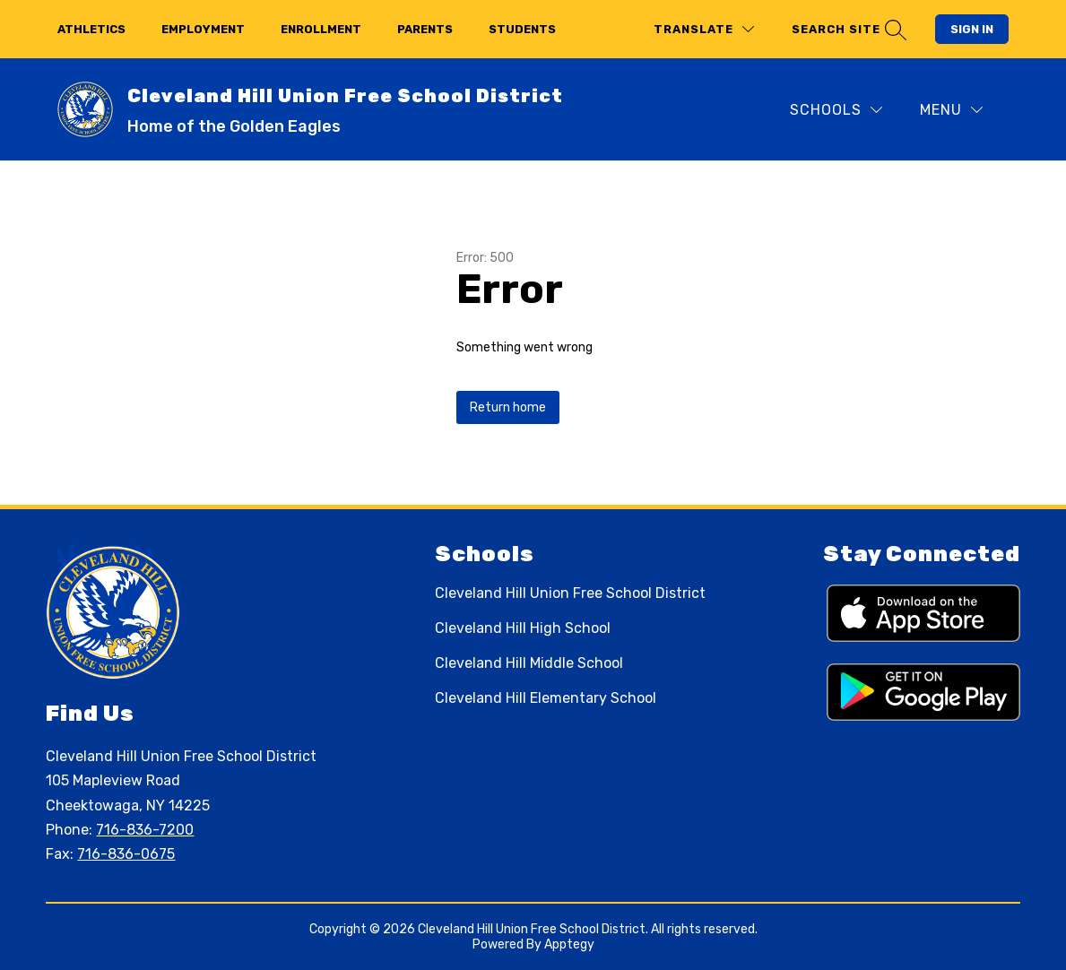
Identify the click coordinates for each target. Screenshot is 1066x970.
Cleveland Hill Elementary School (545, 697)
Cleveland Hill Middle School (529, 662)
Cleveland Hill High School (523, 628)
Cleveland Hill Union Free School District (570, 593)
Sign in (971, 29)
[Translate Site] (703, 29)
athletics (91, 29)
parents (425, 29)
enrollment (321, 29)
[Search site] (846, 29)
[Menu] (951, 110)
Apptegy (569, 944)
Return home (508, 407)
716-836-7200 (145, 829)
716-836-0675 (126, 853)
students (522, 29)
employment (203, 29)
